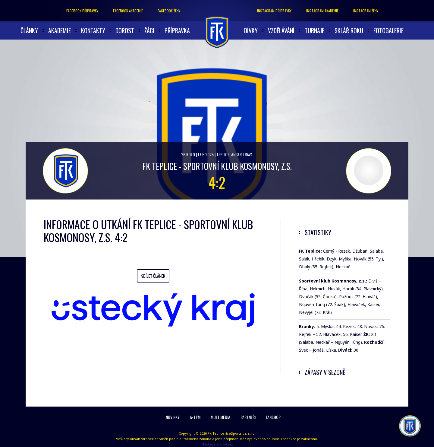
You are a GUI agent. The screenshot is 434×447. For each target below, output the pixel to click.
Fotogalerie (388, 30)
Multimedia (220, 417)
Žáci (149, 30)
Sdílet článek (153, 276)
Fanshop (273, 417)
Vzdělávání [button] (281, 30)
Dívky (251, 30)
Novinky (173, 417)
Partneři (248, 417)
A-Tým (195, 417)
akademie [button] (59, 30)
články (29, 30)
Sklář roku (349, 30)
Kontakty (93, 30)
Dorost (124, 30)
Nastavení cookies (217, 444)
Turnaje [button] (314, 30)
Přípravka (177, 30)
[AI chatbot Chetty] (410, 426)
